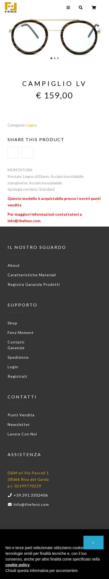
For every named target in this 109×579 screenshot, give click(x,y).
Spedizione (18, 357)
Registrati (17, 376)
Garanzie (16, 347)
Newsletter (19, 424)
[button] (93, 542)
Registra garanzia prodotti (34, 284)
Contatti (16, 342)
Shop (12, 323)
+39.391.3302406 (28, 495)
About (14, 265)
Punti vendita (21, 415)
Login (13, 366)
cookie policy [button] (17, 565)
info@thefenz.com (28, 504)
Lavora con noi (22, 434)
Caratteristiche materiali (32, 275)
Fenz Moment (21, 332)
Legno (31, 125)
